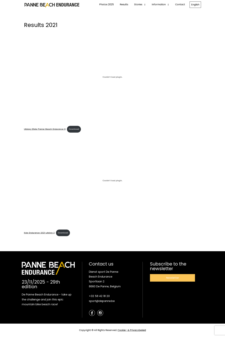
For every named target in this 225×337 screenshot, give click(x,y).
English (195, 4)
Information (159, 4)
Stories (138, 4)
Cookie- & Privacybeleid (132, 330)
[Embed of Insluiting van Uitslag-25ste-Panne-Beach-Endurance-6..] (112, 77)
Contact (180, 4)
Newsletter (172, 278)
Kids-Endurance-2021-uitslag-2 (39, 232)
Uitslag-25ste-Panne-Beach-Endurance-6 (45, 129)
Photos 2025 (106, 4)
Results (124, 4)
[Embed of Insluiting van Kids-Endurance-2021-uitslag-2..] (112, 180)
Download (74, 129)
